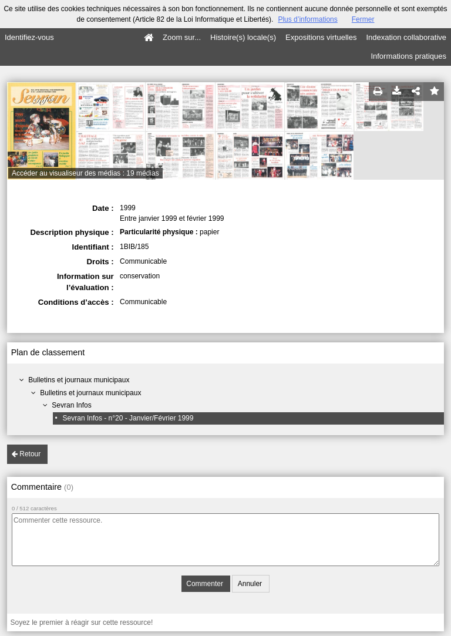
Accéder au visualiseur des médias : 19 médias (85, 173)
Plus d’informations (307, 19)
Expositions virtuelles (320, 37)
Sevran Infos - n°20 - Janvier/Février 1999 (128, 418)
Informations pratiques (408, 56)
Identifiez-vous (29, 37)
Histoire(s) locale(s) (243, 37)
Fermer (363, 19)
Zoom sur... (182, 37)
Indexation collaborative (406, 37)
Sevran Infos (71, 405)
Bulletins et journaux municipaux (78, 380)
